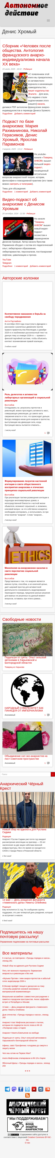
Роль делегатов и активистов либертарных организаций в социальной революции (27, 397)
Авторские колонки (20, 278)
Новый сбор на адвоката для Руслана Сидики (24, 831)
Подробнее (7, 113)
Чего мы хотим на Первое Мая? (16, 1053)
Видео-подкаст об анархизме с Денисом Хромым (23, 204)
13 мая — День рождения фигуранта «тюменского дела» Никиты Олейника (24, 901)
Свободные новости (21, 619)
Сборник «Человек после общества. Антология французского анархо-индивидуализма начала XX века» (26, 55)
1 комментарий (21, 192)
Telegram (6, 263)
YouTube (6, 260)
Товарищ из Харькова (14, 667)
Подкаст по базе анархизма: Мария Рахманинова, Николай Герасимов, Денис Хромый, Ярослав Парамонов (24, 132)
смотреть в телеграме (21, 184)
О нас (27, 1143)
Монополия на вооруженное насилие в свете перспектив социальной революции (26, 571)
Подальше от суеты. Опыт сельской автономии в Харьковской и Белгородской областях (25, 660)
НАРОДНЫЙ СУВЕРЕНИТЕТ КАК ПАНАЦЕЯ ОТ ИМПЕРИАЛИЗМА (24, 709)
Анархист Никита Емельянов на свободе (20, 1033)
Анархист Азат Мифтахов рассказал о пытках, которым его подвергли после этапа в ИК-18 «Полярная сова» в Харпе (23, 1025)
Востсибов (9, 405)
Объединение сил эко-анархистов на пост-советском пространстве (26, 757)
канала (41, 104)
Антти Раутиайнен (13, 321)
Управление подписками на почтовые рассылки (24, 942)
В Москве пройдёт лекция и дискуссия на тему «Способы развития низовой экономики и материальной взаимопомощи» (23, 989)
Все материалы (17, 953)
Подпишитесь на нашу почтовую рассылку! (21, 934)
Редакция (27, 69)
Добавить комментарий (24, 113)
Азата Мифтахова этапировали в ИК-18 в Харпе (24, 1058)
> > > (27, 1071)
